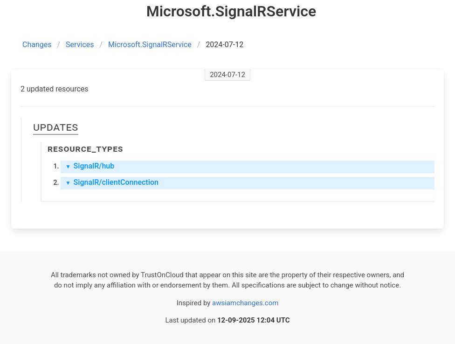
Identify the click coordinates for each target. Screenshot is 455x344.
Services (80, 44)
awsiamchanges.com (245, 303)
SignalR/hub (89, 165)
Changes (37, 44)
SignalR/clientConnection (112, 182)
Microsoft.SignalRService (150, 44)
